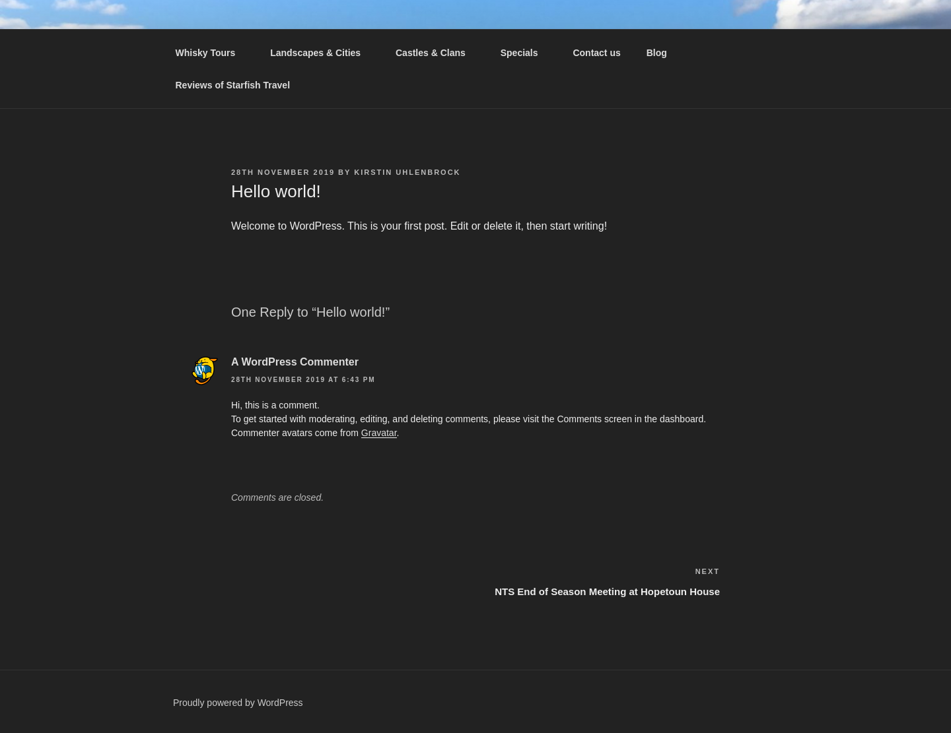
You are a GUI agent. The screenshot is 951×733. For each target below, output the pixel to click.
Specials (526, 53)
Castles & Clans (437, 53)
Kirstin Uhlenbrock (407, 172)
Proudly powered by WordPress (238, 702)
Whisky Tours (212, 53)
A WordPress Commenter (295, 361)
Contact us (596, 53)
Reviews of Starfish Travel (233, 85)
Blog (657, 53)
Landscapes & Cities (321, 53)
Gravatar (379, 433)
